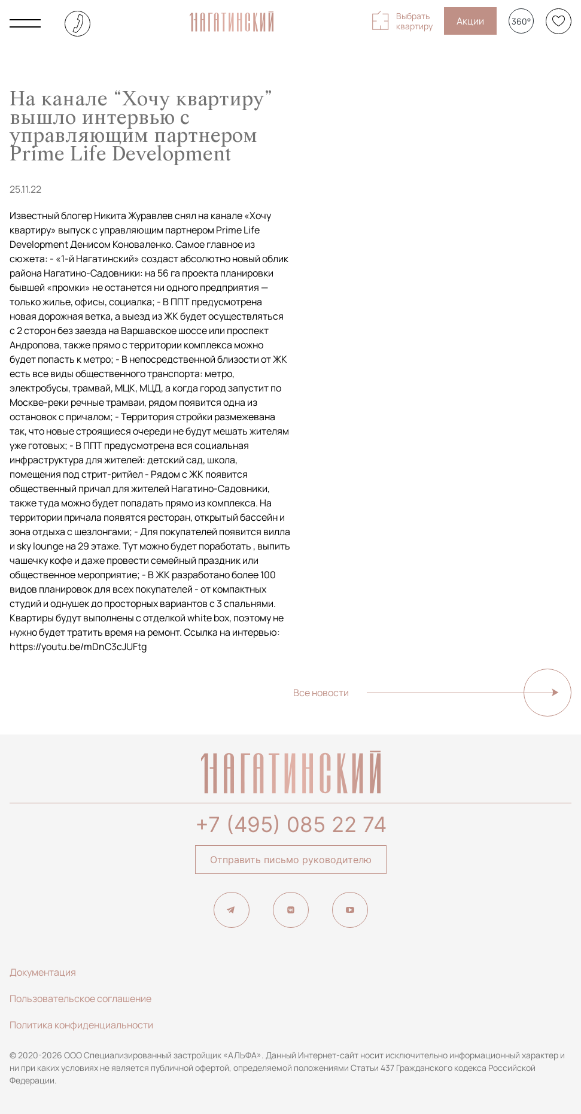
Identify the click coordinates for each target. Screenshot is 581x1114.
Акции (470, 21)
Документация (43, 972)
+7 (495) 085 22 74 (291, 824)
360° (521, 21)
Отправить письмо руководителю (291, 860)
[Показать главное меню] (25, 23)
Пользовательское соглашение (80, 998)
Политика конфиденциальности (81, 1024)
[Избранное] (558, 21)
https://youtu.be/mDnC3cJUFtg (78, 646)
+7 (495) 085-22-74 (77, 24)
